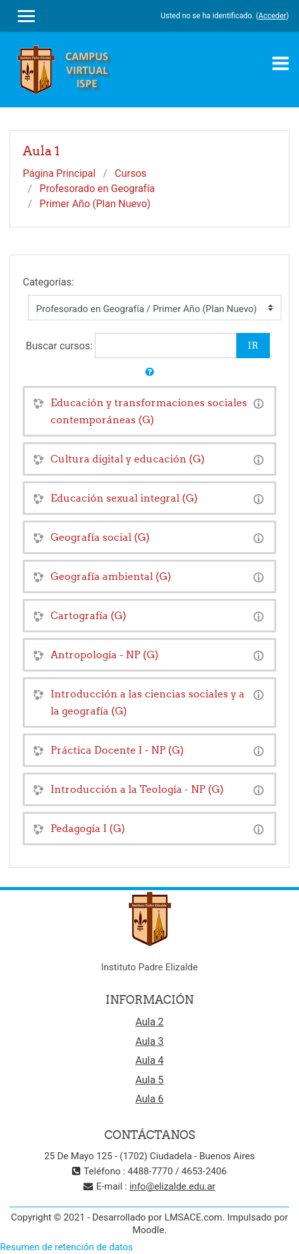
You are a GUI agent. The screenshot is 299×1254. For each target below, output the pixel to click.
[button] (150, 372)
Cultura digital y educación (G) (128, 458)
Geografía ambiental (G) (111, 576)
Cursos (131, 173)
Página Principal (59, 173)
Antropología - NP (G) (105, 654)
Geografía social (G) (100, 537)
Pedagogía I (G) (88, 828)
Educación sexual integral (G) (124, 497)
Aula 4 (149, 1060)
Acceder (272, 15)
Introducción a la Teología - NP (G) (137, 789)
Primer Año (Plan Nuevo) (95, 204)
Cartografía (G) (88, 615)
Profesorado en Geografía (97, 189)
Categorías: (48, 282)
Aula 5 (149, 1080)
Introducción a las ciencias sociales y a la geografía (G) (148, 702)
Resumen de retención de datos (66, 1247)
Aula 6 (149, 1099)
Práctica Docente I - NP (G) (117, 750)
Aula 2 (149, 1022)
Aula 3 (149, 1041)
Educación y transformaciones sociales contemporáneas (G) (149, 411)
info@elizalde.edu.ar (173, 1186)
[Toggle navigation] (281, 63)
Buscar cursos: (60, 346)
